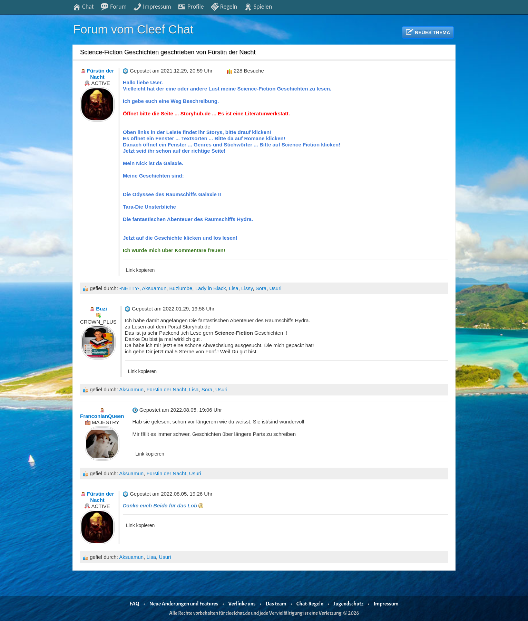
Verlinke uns (242, 603)
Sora (260, 288)
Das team (276, 603)
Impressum (152, 6)
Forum (113, 6)
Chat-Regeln (310, 603)
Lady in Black (210, 288)
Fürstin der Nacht (166, 389)
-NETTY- (129, 288)
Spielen (258, 6)
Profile (191, 6)
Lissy (247, 288)
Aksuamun (154, 288)
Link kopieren (140, 270)
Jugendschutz (349, 603)
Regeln (224, 6)
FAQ (134, 603)
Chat (83, 6)
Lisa (233, 288)
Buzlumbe (181, 288)
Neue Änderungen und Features (183, 603)
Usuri (276, 288)
